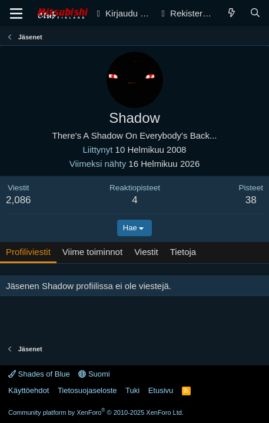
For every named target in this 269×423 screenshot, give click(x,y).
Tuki (132, 390)
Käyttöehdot (28, 390)
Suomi (93, 374)
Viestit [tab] (146, 252)
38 (251, 200)
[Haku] (255, 13)
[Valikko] (16, 13)
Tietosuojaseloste (87, 390)
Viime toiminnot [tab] (92, 252)
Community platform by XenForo (96, 412)
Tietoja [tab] (183, 252)
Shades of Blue (39, 374)
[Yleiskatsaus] (231, 13)
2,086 (18, 200)
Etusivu (161, 390)
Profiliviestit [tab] (28, 252)
